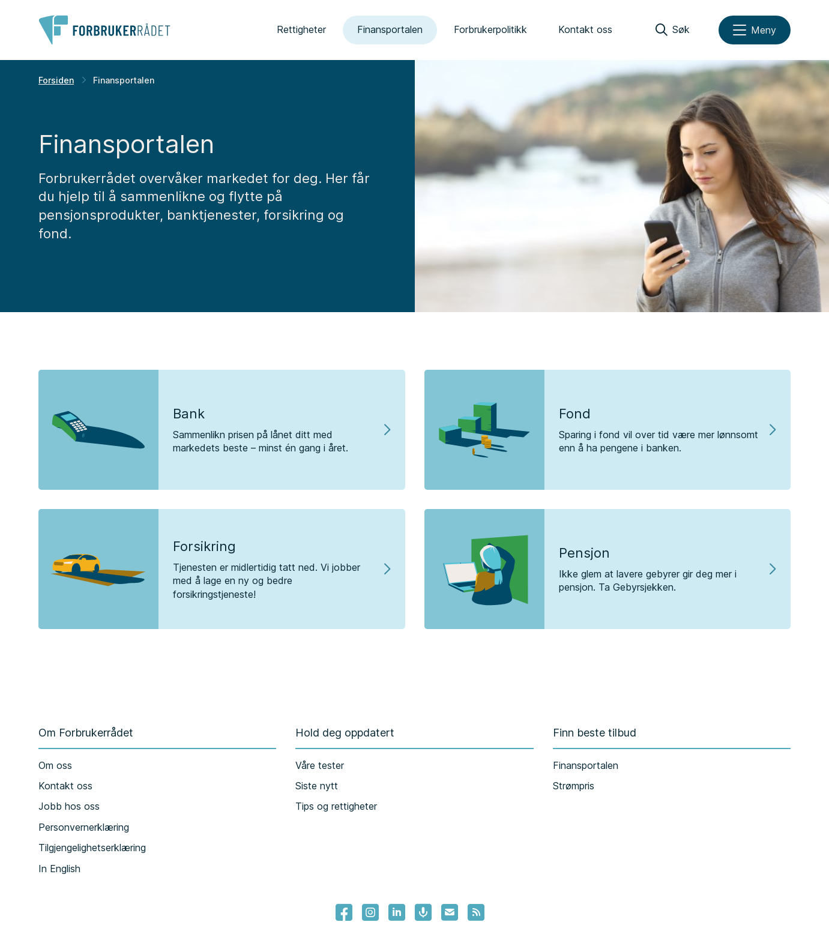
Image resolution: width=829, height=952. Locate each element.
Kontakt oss (585, 29)
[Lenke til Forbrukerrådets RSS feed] (476, 912)
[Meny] (755, 30)
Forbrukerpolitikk (490, 29)
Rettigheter (301, 29)
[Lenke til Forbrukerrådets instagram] (370, 912)
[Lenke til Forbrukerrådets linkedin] (396, 912)
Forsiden (56, 80)
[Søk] (672, 30)
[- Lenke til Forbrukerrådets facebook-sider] (344, 912)
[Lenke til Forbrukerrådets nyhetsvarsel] (449, 912)
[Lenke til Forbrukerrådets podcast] (423, 912)
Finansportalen (390, 29)
